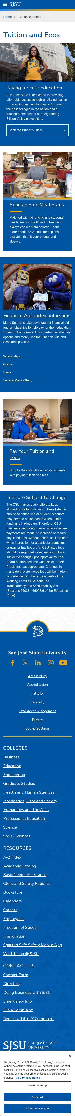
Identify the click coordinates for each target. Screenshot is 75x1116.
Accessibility (37, 676)
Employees (13, 918)
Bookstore (12, 892)
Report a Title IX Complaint (28, 1018)
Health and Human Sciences (29, 792)
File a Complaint (18, 1010)
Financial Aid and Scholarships (36, 316)
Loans (7, 372)
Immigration (14, 936)
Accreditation (37, 684)
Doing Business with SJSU (27, 992)
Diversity (37, 702)
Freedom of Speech (21, 927)
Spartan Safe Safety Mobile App (32, 945)
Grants (8, 364)
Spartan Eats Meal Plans (37, 204)
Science (10, 827)
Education (12, 766)
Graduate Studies (19, 783)
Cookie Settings (37, 728)
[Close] (70, 1056)
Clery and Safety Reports (26, 883)
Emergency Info (17, 1001)
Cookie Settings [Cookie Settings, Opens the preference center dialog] (37, 1085)
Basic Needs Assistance (24, 874)
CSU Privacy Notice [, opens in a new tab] (28, 1077)
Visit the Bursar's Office (26, 130)
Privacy (37, 720)
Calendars (12, 901)
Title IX (37, 693)
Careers (10, 910)
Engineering (14, 774)
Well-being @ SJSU (21, 953)
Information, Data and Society (30, 801)
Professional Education (24, 818)
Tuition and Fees (29, 17)
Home (7, 17)
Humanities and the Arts (26, 809)
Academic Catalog (19, 866)
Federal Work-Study (17, 380)
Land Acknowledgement (37, 711)
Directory (11, 983)
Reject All (37, 1097)
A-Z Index (12, 857)
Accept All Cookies (38, 1108)
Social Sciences (16, 836)
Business (11, 757)
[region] (37, 1083)
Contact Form (15, 975)
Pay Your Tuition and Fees (32, 454)
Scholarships (12, 356)
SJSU (15, 4)
